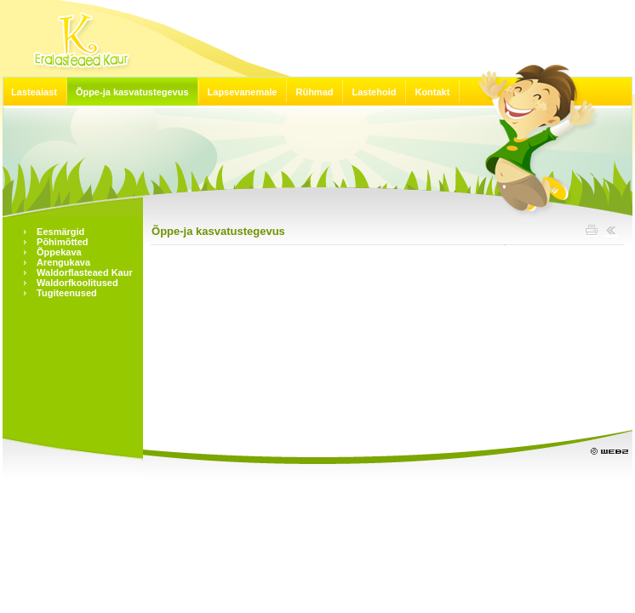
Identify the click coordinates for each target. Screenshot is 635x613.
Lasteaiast (34, 92)
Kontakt (432, 92)
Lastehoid (374, 92)
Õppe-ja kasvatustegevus (132, 92)
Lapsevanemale (242, 92)
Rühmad (314, 92)
